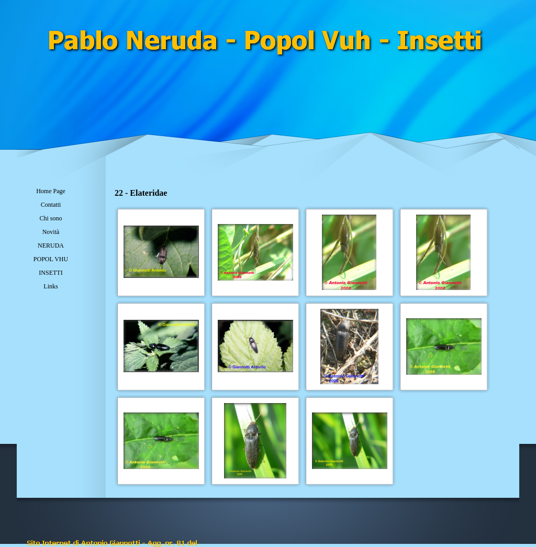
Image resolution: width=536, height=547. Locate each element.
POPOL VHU (51, 259)
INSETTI (50, 272)
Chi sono (50, 218)
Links (50, 286)
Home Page (50, 191)
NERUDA (51, 245)
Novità (51, 232)
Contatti (51, 204)
